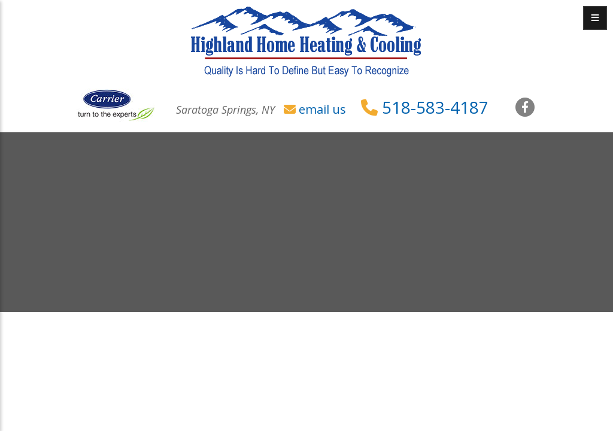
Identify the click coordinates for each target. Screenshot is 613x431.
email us (322, 109)
